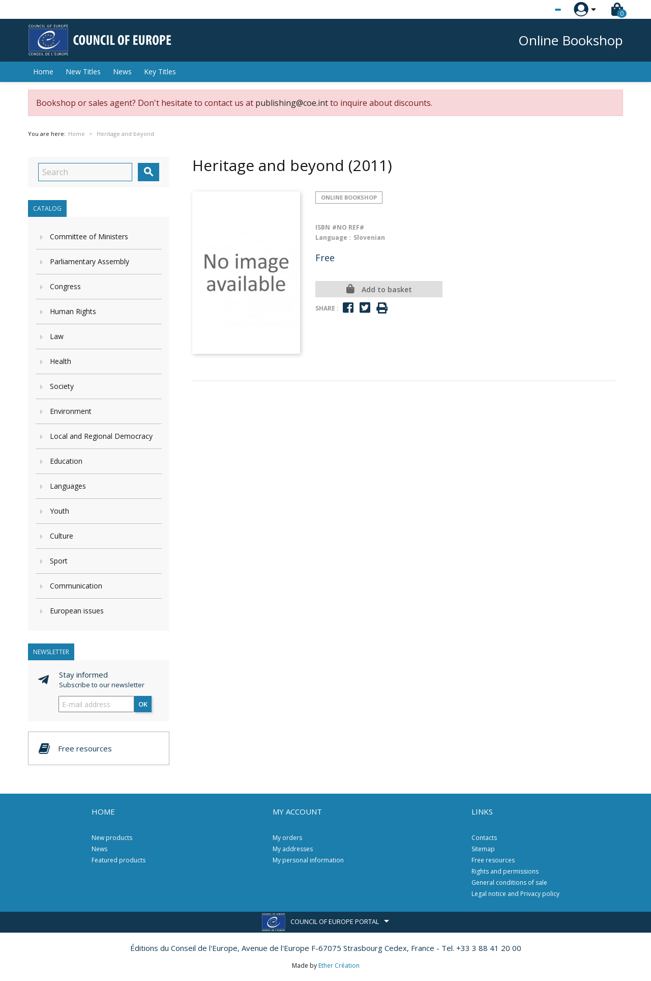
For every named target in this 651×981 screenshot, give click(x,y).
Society (62, 386)
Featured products (118, 860)
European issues (77, 610)
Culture (61, 536)
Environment (71, 411)
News (122, 71)
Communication (76, 586)
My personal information (308, 860)
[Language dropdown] (539, 10)
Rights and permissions (505, 871)
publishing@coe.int (291, 102)
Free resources (493, 860)
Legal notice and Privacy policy (515, 893)
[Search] (85, 172)
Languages (68, 486)
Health (60, 361)
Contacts (484, 837)
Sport (59, 561)
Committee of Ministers (89, 236)
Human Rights (73, 311)
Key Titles (160, 71)
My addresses (293, 849)
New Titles (83, 71)
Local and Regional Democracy (101, 436)
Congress (65, 286)
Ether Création (339, 965)
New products (112, 837)
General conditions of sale (509, 882)
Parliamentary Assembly (89, 261)
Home (43, 71)
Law (57, 336)
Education (66, 461)
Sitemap (483, 849)
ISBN (322, 227)
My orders (287, 837)
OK (142, 704)
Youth (59, 511)
